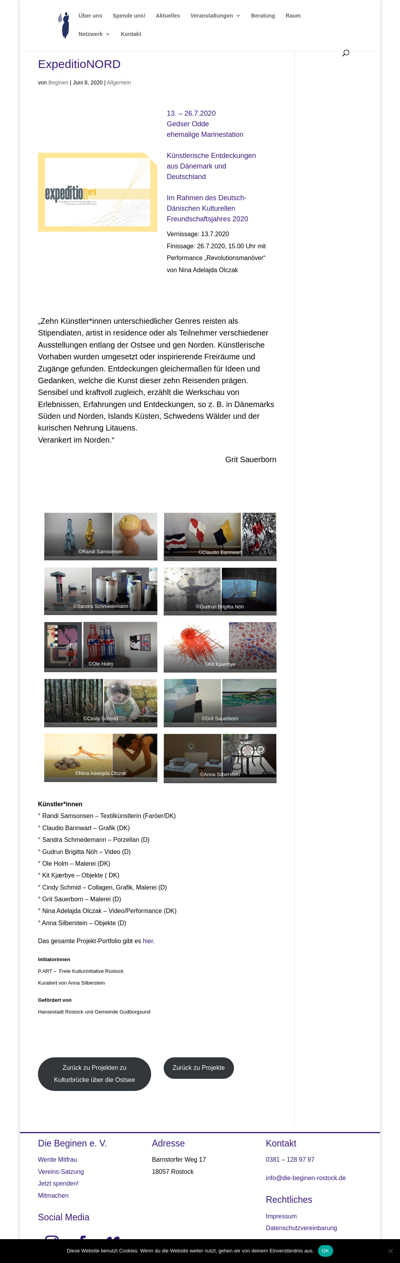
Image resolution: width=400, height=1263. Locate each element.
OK (325, 1251)
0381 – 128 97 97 (290, 1159)
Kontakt (131, 34)
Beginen (58, 82)
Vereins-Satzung (61, 1171)
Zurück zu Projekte (199, 1067)
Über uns (90, 16)
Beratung (263, 16)
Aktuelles (168, 16)
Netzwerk (90, 34)
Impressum (281, 1216)
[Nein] (390, 1251)
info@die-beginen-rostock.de (306, 1178)
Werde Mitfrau (57, 1159)
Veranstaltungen (212, 16)
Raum (293, 16)
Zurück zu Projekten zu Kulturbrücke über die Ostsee (94, 1073)
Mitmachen (53, 1195)
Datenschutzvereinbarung (301, 1228)
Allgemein (119, 82)
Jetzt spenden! (58, 1183)
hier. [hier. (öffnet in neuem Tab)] (149, 941)
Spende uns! (128, 16)
